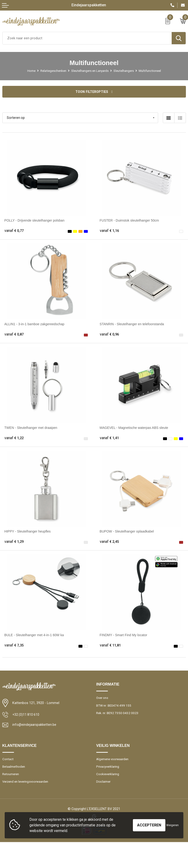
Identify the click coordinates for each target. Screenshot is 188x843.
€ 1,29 (14, 542)
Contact (8, 760)
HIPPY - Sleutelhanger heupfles (28, 531)
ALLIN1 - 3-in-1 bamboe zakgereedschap (35, 324)
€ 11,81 (111, 646)
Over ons (102, 698)
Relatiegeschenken (53, 71)
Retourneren (10, 775)
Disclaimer (103, 782)
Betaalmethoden (13, 767)
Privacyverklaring (108, 767)
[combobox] (87, 38)
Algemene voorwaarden (112, 760)
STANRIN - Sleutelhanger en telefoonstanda (133, 324)
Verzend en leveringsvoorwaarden (26, 782)
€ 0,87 (14, 335)
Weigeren (172, 825)
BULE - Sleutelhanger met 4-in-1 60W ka (35, 635)
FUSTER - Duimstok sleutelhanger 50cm (130, 221)
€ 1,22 (14, 438)
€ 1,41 (110, 438)
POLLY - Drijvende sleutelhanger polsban (35, 221)
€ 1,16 (110, 231)
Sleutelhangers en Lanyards (90, 71)
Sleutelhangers (124, 71)
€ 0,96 (110, 335)
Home (31, 71)
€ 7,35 (14, 646)
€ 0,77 (14, 231)
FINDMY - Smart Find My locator (124, 635)
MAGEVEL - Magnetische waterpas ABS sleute (135, 428)
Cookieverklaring (108, 775)
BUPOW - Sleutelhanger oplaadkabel (128, 531)
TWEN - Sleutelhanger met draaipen (31, 428)
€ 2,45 (110, 542)
